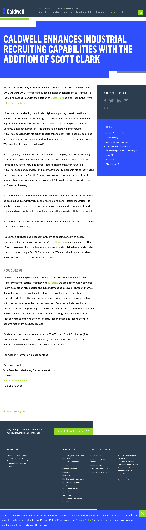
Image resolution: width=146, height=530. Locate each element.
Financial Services (69, 469)
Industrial (66, 472)
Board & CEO (95, 456)
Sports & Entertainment (71, 492)
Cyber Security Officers (99, 472)
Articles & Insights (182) (116, 133)
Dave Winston (54, 123)
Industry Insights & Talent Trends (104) (122, 151)
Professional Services (70, 488)
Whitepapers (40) (113, 164)
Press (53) (110, 159)
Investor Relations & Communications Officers (128, 463)
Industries (68, 12)
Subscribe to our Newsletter (70, 431)
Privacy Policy (83, 520)
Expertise (55, 12)
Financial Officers (97, 465)
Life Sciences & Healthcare (73, 479)
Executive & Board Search (17, 456)
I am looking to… (140, 12)
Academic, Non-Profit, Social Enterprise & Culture (73, 457)
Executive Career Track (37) (117, 142)
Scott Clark (57, 97)
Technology (67, 495)
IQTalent (53, 282)
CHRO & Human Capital (99, 469)
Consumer (66, 465)
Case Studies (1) (112, 138)
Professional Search (15, 458)
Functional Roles (84, 12)
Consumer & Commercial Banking (72, 500)
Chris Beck (61, 242)
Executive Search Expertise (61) (119, 146)
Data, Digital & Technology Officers (100, 460)
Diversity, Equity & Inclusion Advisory (18, 464)
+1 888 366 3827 (72, 8)
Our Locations (44, 8)
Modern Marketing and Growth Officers (127, 457)
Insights (114, 12)
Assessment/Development (17, 461)
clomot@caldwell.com (16, 380)
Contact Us (58, 8)
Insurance (66, 476)
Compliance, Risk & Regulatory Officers (126, 469)
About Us (43, 12)
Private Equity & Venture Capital (72, 483)
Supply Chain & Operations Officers (125, 478)
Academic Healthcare (71, 462)
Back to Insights (16, 411)
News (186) (110, 155)
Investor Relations (123, 13)
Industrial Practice (13, 103)
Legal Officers (123, 474)
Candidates (102, 12)
